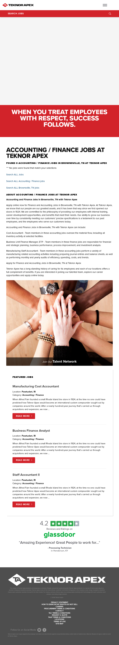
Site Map (59, 624)
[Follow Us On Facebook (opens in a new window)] (44, 630)
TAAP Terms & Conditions (59, 617)
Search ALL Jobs (15, 174)
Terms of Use (60, 622)
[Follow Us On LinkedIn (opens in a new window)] (39, 630)
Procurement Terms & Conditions (59, 609)
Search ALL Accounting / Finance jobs (25, 181)
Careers (59, 607)
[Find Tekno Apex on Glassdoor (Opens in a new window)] (59, 537)
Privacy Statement (59, 602)
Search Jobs (16, 13)
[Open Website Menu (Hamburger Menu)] (110, 5)
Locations (59, 619)
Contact (59, 611)
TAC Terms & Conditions (59, 613)
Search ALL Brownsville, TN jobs (22, 187)
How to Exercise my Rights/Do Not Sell (60, 604)
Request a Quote (59, 615)
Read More (23, 416)
